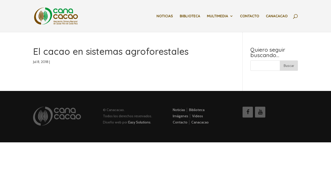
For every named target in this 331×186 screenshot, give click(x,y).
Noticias (164, 16)
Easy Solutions (139, 122)
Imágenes (180, 116)
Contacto (249, 16)
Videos (197, 116)
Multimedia (217, 16)
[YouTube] (260, 112)
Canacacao (277, 16)
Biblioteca (190, 16)
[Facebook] (248, 112)
